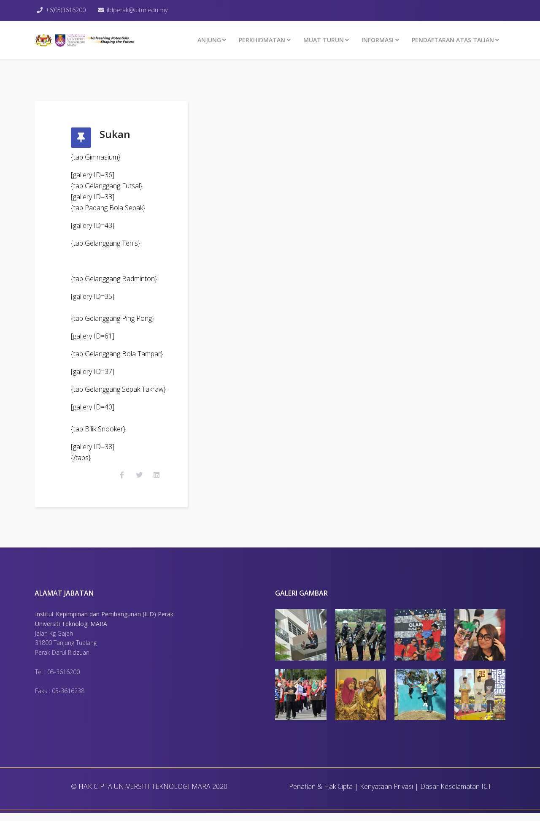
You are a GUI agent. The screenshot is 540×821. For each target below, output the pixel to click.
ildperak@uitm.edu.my (140, 10)
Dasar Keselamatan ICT (455, 794)
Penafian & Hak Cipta (321, 794)
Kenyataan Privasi (386, 794)
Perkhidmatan (262, 40)
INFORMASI (378, 40)
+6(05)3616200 (67, 10)
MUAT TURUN (323, 40)
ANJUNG (209, 40)
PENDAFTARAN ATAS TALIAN (453, 40)
